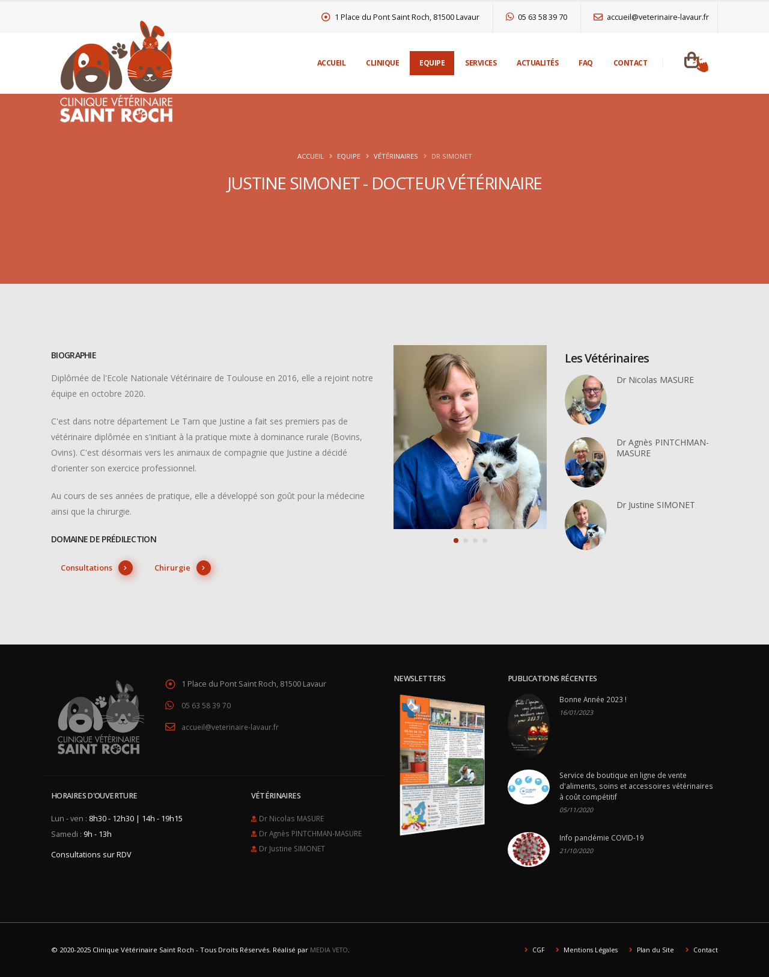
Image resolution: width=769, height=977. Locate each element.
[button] (456, 540)
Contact (630, 63)
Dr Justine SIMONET (294, 838)
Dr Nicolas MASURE (293, 809)
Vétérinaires (396, 156)
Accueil (331, 63)
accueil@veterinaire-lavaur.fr (651, 17)
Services (480, 63)
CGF (532, 949)
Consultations (97, 567)
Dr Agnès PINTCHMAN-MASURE (314, 823)
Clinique (382, 63)
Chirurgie (182, 567)
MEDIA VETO (330, 949)
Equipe (432, 63)
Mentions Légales (587, 949)
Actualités (537, 63)
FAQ (586, 63)
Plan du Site (653, 949)
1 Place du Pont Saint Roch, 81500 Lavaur (400, 17)
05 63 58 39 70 (536, 17)
